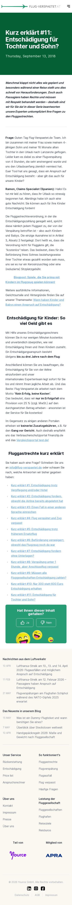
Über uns (8, 826)
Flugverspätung (48, 768)
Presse (7, 819)
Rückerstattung (12, 762)
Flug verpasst (47, 782)
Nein (46, 623)
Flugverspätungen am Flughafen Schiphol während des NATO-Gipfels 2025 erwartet (42, 697)
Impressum (9, 812)
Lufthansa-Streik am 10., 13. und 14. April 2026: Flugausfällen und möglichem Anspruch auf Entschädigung (42, 670)
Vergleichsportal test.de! (32, 440)
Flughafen (45, 816)
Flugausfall (45, 775)
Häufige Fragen (48, 789)
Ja (24, 623)
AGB (37, 895)
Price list (8, 775)
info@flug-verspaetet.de (25, 467)
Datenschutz (22, 895)
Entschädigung (12, 768)
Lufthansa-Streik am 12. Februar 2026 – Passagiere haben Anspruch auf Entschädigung (41, 683)
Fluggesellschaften (50, 809)
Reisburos (45, 830)
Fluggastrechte (48, 762)
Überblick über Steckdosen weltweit (39, 727)
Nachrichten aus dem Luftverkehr (24, 659)
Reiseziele (45, 823)
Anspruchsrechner (14, 782)
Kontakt (8, 805)
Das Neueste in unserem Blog (22, 711)
